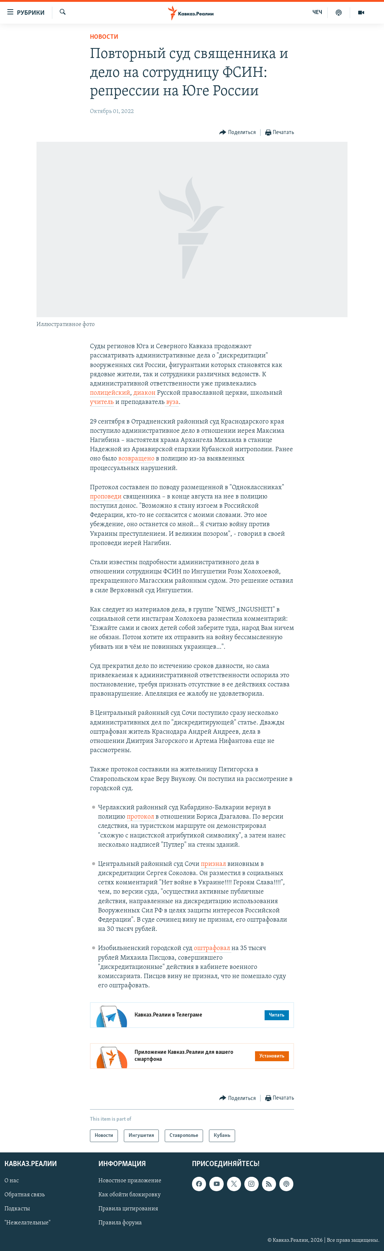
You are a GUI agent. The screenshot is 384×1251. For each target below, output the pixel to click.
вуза (172, 402)
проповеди (106, 496)
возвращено (136, 458)
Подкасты (17, 1209)
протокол (141, 816)
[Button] (237, 133)
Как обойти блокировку (129, 1195)
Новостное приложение (129, 1181)
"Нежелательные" (27, 1223)
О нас (11, 1181)
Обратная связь (24, 1195)
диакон (144, 393)
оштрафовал (212, 948)
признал (213, 864)
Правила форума (120, 1223)
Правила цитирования (128, 1209)
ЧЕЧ (317, 13)
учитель (102, 402)
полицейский (110, 393)
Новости (104, 37)
